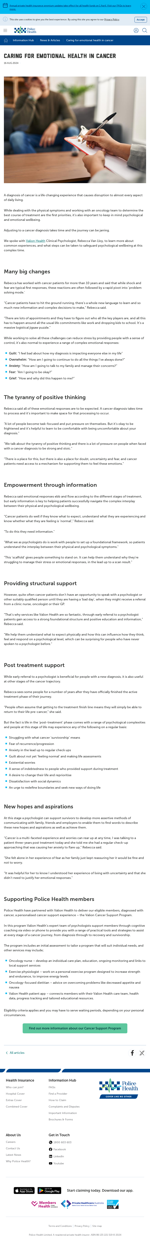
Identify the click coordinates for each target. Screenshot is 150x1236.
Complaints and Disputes (64, 1106)
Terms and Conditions (60, 1226)
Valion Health (35, 241)
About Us (13, 1135)
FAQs (52, 1087)
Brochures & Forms (61, 1119)
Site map (97, 1226)
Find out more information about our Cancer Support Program (75, 1028)
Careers (10, 1142)
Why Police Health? (18, 1161)
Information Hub (62, 1080)
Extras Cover (14, 1100)
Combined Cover (16, 1106)
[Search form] (144, 30)
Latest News (13, 1155)
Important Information (63, 1113)
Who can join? (15, 1087)
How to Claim (57, 1100)
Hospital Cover (15, 1093)
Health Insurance (20, 1080)
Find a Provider (58, 1093)
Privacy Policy (111, 19)
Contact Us (13, 1148)
